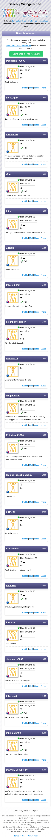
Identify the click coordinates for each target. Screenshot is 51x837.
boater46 (11, 585)
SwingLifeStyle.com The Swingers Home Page (30, 21)
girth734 (10, 512)
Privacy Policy (33, 836)
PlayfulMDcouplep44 (17, 770)
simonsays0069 (14, 659)
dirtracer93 (12, 134)
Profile (25, 88)
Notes (36, 88)
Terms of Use (19, 836)
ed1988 (10, 248)
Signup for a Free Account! (26, 54)
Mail (31, 88)
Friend (43, 88)
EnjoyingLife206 (15, 435)
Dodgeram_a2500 (15, 61)
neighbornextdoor (16, 322)
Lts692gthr (12, 97)
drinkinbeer (12, 548)
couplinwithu (13, 395)
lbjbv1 (9, 211)
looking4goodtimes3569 (19, 475)
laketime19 (12, 358)
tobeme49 (11, 696)
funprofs (10, 622)
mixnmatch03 (13, 733)
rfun (8, 174)
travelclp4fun (13, 285)
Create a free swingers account (18, 46)
